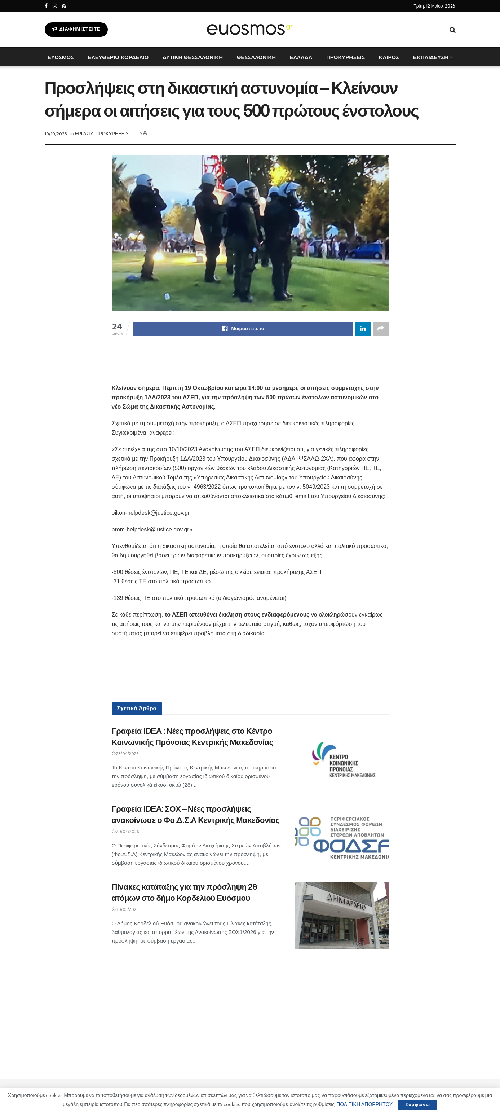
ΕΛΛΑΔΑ (301, 57)
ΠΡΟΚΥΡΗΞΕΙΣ (345, 57)
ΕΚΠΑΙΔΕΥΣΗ (430, 57)
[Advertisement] (250, 364)
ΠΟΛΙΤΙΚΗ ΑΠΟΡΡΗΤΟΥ (364, 1105)
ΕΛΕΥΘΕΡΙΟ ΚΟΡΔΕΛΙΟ (118, 57)
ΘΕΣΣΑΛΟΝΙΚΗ (256, 57)
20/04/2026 (125, 831)
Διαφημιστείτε (76, 29)
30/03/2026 (125, 909)
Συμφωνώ (417, 1105)
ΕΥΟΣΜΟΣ (61, 57)
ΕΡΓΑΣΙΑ (84, 134)
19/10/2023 (56, 134)
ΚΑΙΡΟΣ (389, 57)
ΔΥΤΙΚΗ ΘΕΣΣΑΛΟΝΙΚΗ (193, 57)
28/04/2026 (125, 753)
